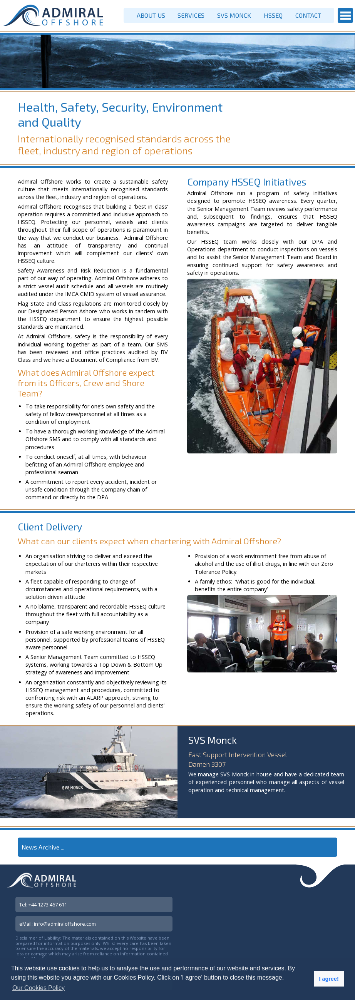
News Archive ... (43, 847)
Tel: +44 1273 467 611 (43, 904)
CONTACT (308, 15)
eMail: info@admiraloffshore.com (57, 923)
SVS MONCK (234, 15)
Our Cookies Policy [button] (38, 988)
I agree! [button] (328, 979)
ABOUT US (151, 15)
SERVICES (191, 15)
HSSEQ (273, 15)
